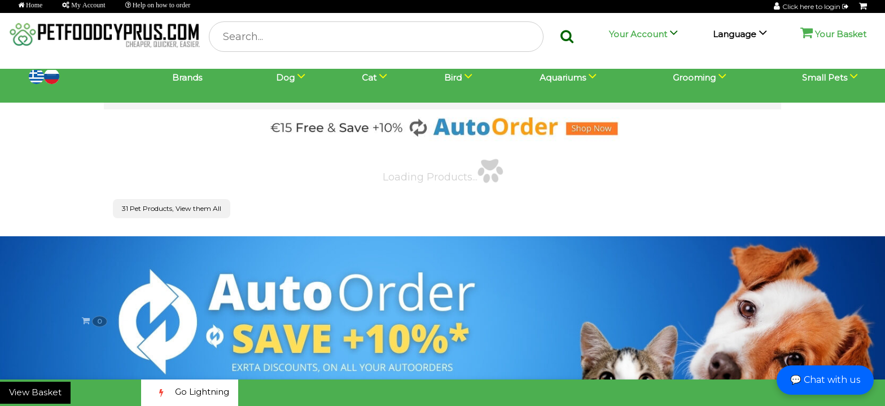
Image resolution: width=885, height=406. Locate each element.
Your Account (638, 34)
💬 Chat (825, 379)
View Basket (35, 392)
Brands (187, 77)
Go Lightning (189, 392)
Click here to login (816, 6)
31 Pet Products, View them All (171, 208)
